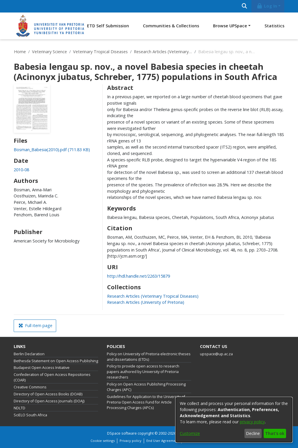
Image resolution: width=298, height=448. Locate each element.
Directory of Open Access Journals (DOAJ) (49, 401)
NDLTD (19, 408)
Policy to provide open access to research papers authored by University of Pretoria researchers (143, 372)
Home (20, 51)
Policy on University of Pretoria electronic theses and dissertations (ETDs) (149, 356)
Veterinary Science (49, 51)
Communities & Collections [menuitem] (171, 25)
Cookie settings (103, 440)
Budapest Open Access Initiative (42, 367)
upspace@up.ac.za (216, 353)
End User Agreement (162, 440)
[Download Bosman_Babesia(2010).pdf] (52, 149)
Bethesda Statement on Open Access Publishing (56, 360)
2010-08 (21, 169)
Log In (266, 6)
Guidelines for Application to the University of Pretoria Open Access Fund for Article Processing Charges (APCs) (146, 402)
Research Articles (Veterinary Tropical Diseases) (163, 51)
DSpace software (122, 433)
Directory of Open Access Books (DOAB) (48, 394)
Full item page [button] (35, 325)
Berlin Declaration (29, 353)
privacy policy (252, 421)
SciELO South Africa (30, 415)
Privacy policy (130, 440)
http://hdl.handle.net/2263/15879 (138, 276)
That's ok (274, 433)
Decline (253, 433)
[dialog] (234, 419)
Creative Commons (30, 387)
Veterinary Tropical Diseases (100, 51)
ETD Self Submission (108, 25)
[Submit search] (244, 6)
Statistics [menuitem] (274, 25)
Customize (190, 433)
